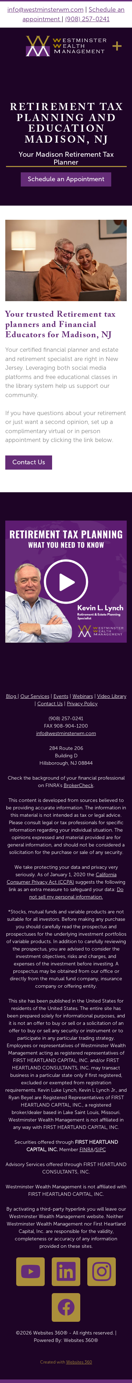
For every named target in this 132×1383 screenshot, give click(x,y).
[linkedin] (66, 1271)
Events (61, 696)
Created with (66, 1362)
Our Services (34, 696)
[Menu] (117, 46)
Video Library (111, 696)
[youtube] (30, 1271)
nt (58, 19)
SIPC (100, 1149)
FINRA (87, 1149)
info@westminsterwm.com (45, 9)
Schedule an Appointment (66, 179)
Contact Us (28, 462)
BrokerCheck (78, 785)
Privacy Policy (82, 703)
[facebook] (66, 1307)
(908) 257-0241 (87, 19)
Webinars (83, 696)
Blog (12, 696)
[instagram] (101, 1271)
